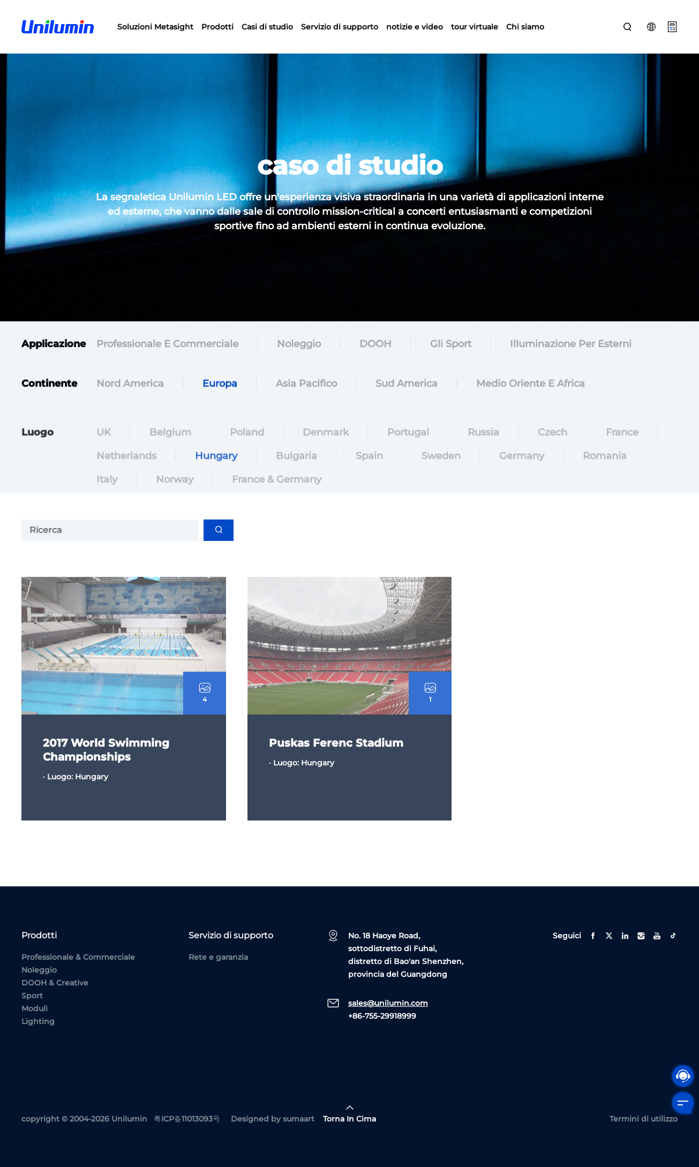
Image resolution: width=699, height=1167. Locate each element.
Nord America (130, 385)
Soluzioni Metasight (155, 27)
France (622, 444)
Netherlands (126, 467)
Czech (552, 444)
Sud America (406, 385)
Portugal (408, 444)
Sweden (441, 467)
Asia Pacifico (306, 385)
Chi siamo (525, 27)
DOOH (375, 345)
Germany (521, 467)
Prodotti (217, 27)
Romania (605, 467)
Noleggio (299, 345)
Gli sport (450, 345)
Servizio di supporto (339, 27)
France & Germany (276, 491)
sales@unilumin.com (388, 1003)
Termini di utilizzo (644, 1119)
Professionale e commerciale (167, 345)
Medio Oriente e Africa (530, 385)
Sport (32, 995)
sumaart (298, 1119)
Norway (174, 491)
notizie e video (414, 27)
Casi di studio (267, 27)
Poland (247, 444)
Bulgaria (296, 467)
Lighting (38, 1021)
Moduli (34, 1008)
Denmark (326, 444)
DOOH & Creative (54, 983)
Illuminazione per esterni (571, 345)
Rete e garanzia (218, 957)
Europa (219, 385)
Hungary (216, 467)
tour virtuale (474, 27)
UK (103, 444)
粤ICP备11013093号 (187, 1119)
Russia (483, 444)
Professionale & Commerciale (78, 957)
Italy (106, 491)
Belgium (170, 444)
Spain (369, 467)
